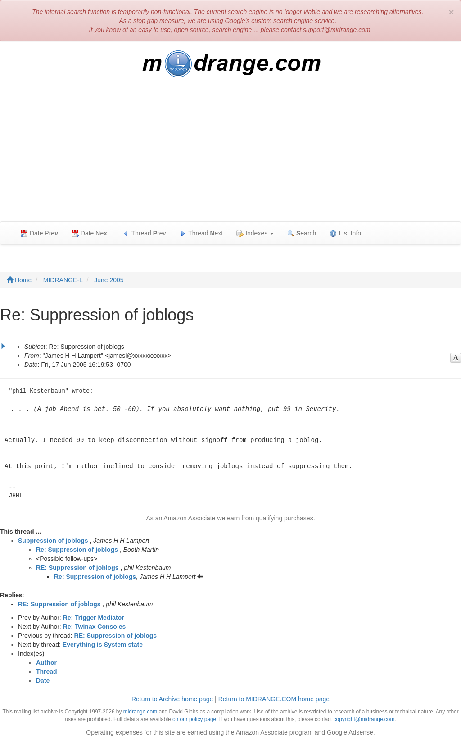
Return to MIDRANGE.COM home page (274, 697)
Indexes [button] (255, 233)
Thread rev (144, 233)
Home (19, 280)
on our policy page (194, 718)
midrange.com (140, 710)
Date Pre (39, 233)
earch (301, 233)
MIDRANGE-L (63, 280)
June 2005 (108, 280)
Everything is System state (103, 643)
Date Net (90, 233)
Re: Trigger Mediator (93, 616)
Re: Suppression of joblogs (77, 548)
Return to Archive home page (172, 697)
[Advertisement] (230, 154)
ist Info (345, 233)
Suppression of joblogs (53, 539)
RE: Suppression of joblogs (77, 566)
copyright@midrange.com (364, 718)
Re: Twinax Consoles (94, 625)
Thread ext (201, 233)
